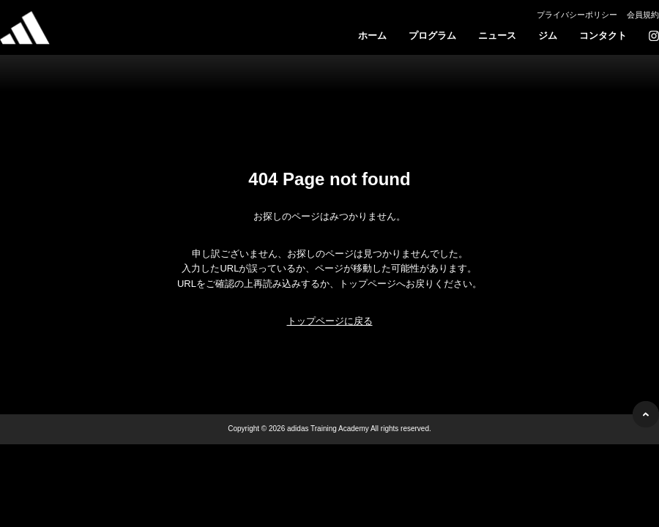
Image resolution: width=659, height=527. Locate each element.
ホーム (372, 35)
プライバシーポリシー (577, 14)
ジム (547, 35)
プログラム (432, 35)
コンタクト (603, 35)
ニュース (497, 35)
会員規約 (643, 14)
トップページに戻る (330, 320)
